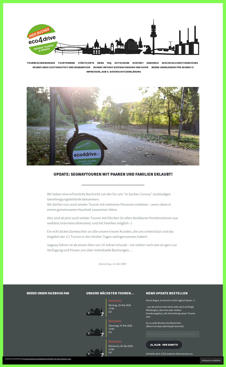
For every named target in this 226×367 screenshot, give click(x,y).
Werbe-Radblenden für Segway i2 (172, 67)
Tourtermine (66, 62)
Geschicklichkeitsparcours (180, 62)
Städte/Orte (86, 62)
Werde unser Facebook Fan (50, 293)
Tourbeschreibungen (41, 62)
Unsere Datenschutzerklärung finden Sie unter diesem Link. (47, 359)
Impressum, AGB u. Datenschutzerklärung (113, 71)
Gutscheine (121, 62)
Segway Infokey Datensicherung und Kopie (120, 67)
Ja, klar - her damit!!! (165, 345)
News (100, 62)
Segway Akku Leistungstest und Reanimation (61, 67)
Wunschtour (115, 300)
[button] (113, 126)
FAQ (109, 62)
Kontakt (138, 62)
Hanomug (153, 62)
